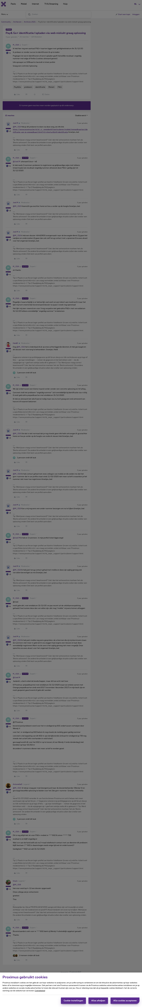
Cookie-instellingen (73, 1001)
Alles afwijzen (98, 1001)
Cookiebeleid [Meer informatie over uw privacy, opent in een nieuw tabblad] (40, 991)
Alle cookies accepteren (125, 1001)
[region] (71, 989)
